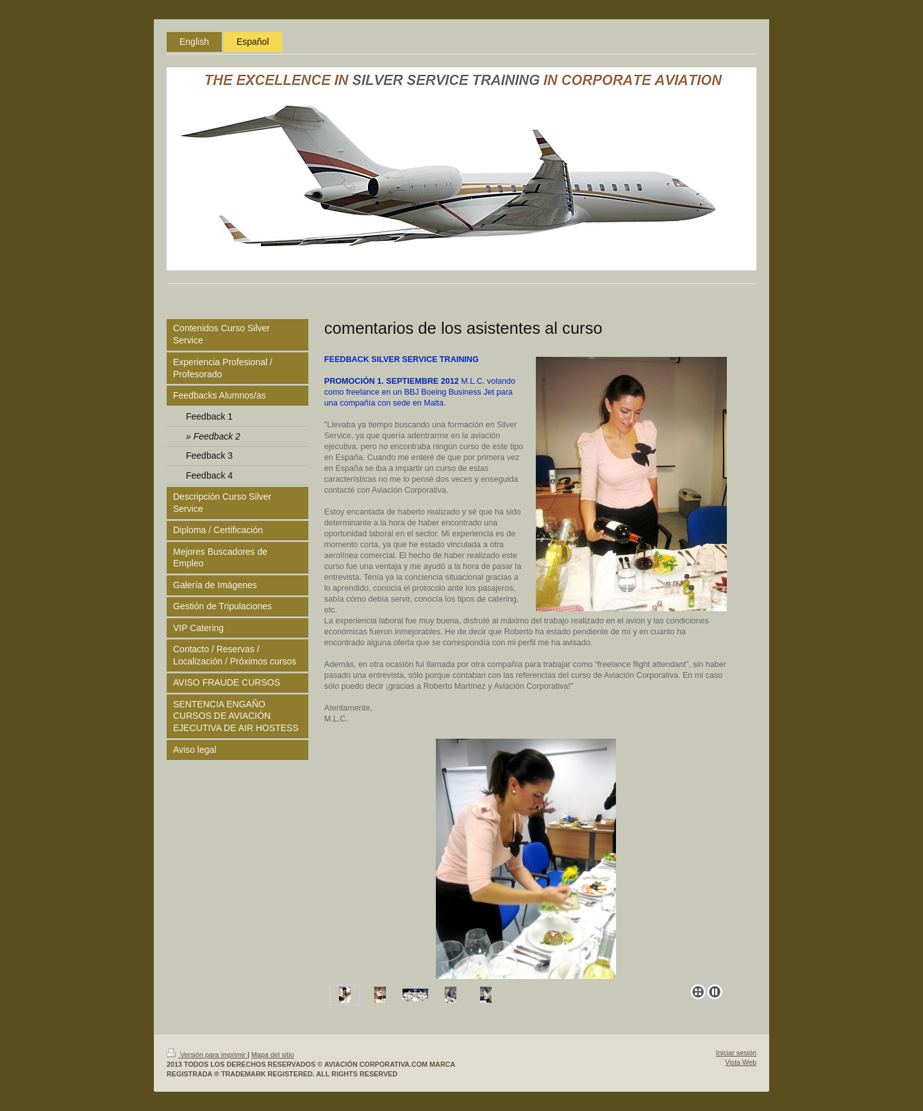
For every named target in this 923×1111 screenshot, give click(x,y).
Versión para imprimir (207, 1054)
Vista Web (740, 1062)
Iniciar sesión (736, 1053)
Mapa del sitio (272, 1054)
